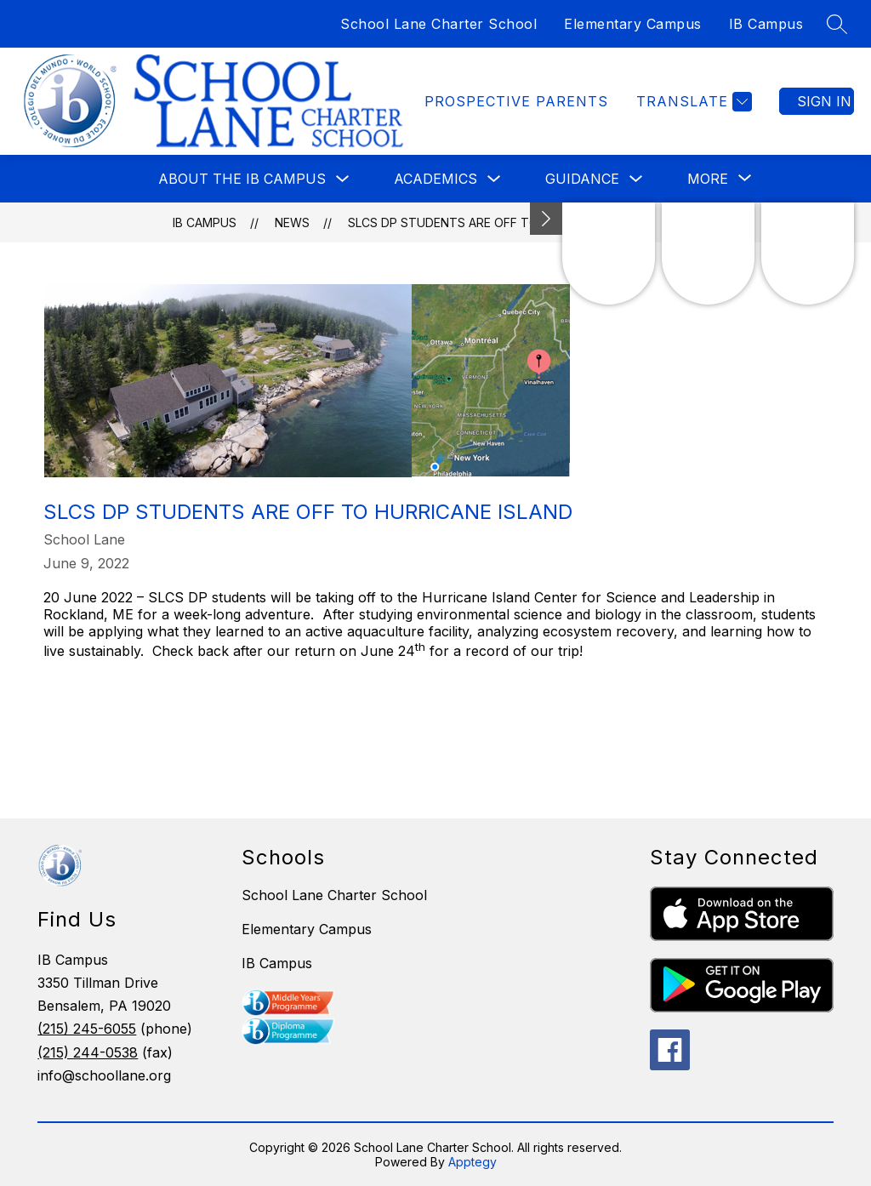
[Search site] (837, 24)
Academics (435, 178)
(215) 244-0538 (87, 1052)
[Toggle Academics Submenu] (494, 179)
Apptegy (472, 1162)
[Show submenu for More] (707, 178)
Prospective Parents (516, 101)
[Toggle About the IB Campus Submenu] (343, 179)
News (292, 222)
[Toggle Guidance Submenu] (636, 179)
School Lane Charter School (438, 23)
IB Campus (766, 23)
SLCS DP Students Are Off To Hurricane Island (500, 222)
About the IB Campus (242, 178)
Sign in (824, 101)
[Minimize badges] (546, 218)
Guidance (582, 178)
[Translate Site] (692, 101)
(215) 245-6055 (86, 1028)
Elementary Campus (633, 23)
